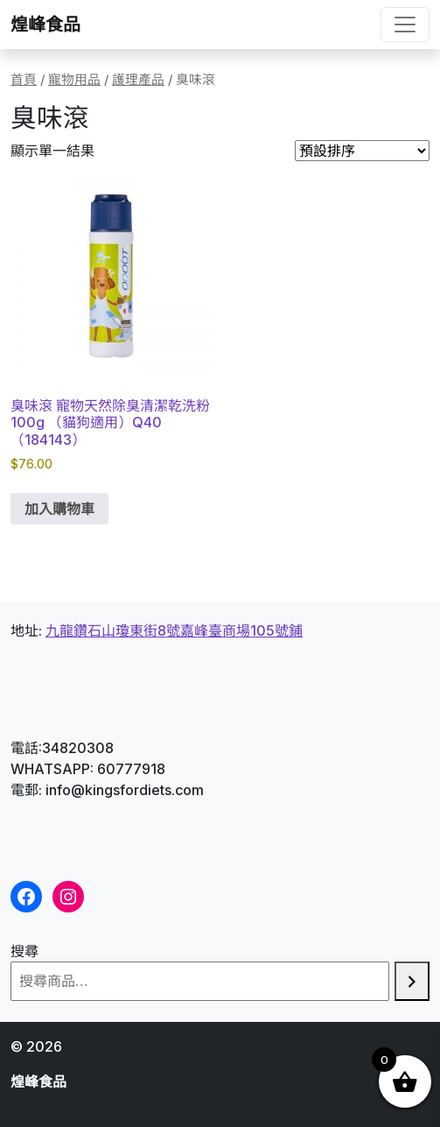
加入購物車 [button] (59, 509)
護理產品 (138, 80)
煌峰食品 (45, 24)
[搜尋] (412, 981)
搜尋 (24, 951)
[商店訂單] (362, 150)
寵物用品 (74, 80)
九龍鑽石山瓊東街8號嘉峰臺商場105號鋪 (174, 630)
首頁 (23, 80)
